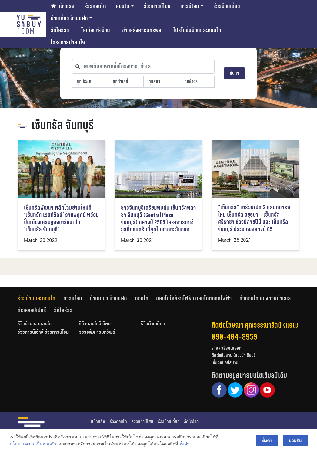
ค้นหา (234, 73)
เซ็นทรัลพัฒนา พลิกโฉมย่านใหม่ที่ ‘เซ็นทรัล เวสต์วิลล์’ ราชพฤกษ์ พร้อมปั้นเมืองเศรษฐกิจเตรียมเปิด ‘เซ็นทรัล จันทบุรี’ (61, 218)
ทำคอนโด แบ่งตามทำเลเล (265, 298)
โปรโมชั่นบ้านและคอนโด (197, 30)
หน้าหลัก (98, 421)
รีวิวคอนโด (95, 6)
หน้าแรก (63, 6)
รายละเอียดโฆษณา (227, 348)
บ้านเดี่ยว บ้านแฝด (69, 18)
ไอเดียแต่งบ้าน (95, 30)
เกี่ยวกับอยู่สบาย (225, 362)
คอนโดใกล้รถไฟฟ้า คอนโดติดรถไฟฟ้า (194, 298)
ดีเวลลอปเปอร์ (32, 310)
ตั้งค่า (184, 444)
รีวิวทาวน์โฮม (157, 6)
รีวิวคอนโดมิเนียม (95, 324)
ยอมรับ (295, 440)
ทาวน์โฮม (189, 6)
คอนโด (122, 6)
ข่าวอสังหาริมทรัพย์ (141, 30)
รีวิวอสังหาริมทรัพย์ (97, 332)
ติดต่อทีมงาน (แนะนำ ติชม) (233, 355)
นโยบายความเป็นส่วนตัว (32, 444)
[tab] (40, 298)
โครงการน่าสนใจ (68, 42)
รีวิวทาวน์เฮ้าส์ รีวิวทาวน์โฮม (43, 332)
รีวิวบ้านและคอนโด (36, 298)
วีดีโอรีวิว (60, 30)
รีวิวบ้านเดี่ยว (226, 6)
